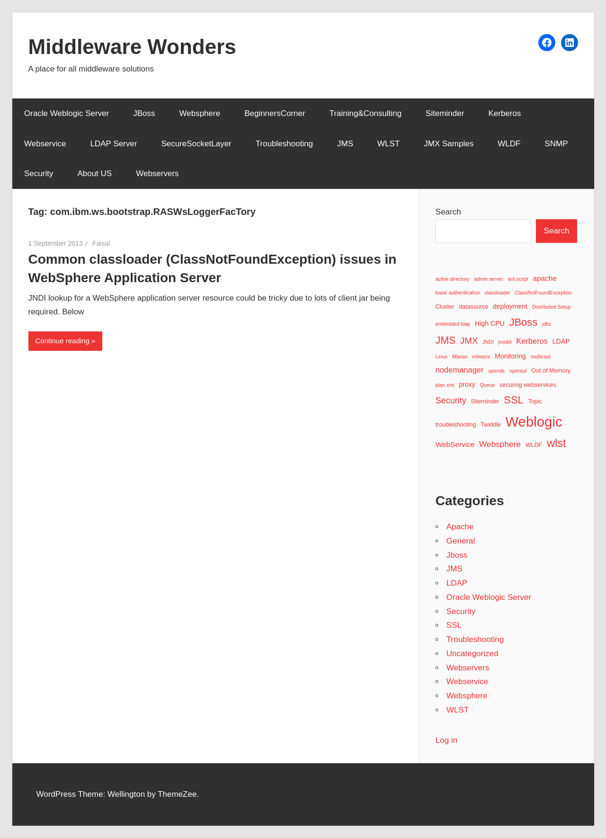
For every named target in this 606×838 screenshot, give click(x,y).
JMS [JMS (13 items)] (445, 340)
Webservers (157, 173)
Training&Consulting (365, 113)
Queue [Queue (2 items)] (487, 385)
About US (94, 173)
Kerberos (504, 113)
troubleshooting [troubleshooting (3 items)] (456, 424)
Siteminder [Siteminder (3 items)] (485, 401)
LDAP (456, 583)
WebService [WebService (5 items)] (455, 444)
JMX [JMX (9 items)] (469, 341)
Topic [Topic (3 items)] (535, 401)
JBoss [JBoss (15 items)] (523, 322)
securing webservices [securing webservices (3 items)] (527, 385)
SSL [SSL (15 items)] (514, 400)
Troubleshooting (284, 143)
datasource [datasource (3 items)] (473, 306)
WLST (388, 143)
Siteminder (445, 113)
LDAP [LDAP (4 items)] (561, 341)
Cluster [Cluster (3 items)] (445, 306)
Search (448, 211)
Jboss (456, 555)
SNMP (556, 143)
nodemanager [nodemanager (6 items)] (460, 370)
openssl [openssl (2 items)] (518, 371)
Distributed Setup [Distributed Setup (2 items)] (551, 307)
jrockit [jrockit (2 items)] (505, 342)
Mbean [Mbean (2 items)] (460, 356)
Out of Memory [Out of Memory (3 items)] (550, 370)
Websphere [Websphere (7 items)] (500, 444)
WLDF (509, 143)
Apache (460, 526)
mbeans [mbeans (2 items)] (481, 356)
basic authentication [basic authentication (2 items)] (458, 292)
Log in (446, 740)
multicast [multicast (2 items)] (541, 356)
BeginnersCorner (274, 113)
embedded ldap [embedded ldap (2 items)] (453, 324)
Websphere (200, 113)
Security (38, 173)
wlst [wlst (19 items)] (556, 443)
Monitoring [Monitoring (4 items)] (510, 356)
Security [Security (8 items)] (451, 400)
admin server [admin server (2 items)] (488, 279)
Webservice (45, 143)
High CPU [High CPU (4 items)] (490, 323)
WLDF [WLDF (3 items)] (534, 445)
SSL (454, 625)
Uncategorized (472, 653)
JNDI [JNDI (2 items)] (488, 342)
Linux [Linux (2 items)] (441, 356)
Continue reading (62, 341)
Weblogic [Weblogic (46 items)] (533, 421)
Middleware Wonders (132, 46)
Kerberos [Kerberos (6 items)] (532, 341)
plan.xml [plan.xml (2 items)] (445, 385)
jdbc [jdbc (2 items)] (547, 324)
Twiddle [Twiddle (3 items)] (491, 424)
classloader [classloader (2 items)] (497, 292)
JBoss (144, 113)
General (460, 540)
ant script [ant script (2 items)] (518, 279)
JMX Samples (448, 143)
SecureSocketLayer (196, 143)
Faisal (101, 243)
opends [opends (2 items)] (496, 371)
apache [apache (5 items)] (545, 278)
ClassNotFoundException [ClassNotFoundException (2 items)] (543, 292)
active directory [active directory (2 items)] (453, 279)
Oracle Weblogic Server (66, 113)
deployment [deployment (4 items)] (510, 306)
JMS (345, 143)
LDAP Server (113, 143)
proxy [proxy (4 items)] (467, 384)
